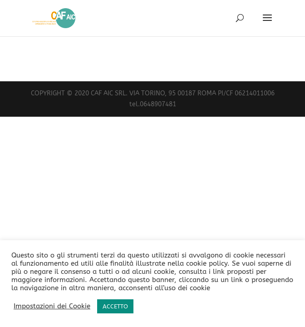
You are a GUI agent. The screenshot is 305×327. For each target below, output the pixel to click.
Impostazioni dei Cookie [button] (52, 306)
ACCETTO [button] (115, 306)
